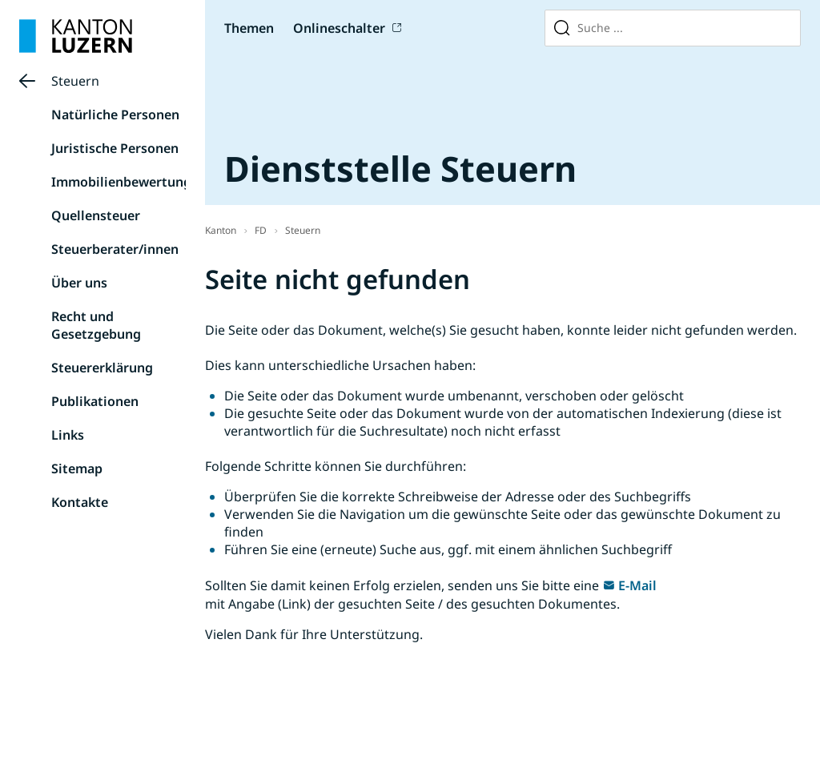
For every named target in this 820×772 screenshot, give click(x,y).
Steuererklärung (102, 367)
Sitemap (76, 468)
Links (67, 435)
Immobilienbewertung (121, 182)
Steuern (75, 81)
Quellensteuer (95, 215)
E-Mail (637, 585)
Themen (249, 28)
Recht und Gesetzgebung (96, 325)
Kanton (220, 230)
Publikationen (95, 401)
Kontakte (79, 502)
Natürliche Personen (115, 114)
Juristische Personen (115, 148)
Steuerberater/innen (115, 249)
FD (261, 230)
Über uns (79, 283)
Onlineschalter (339, 28)
